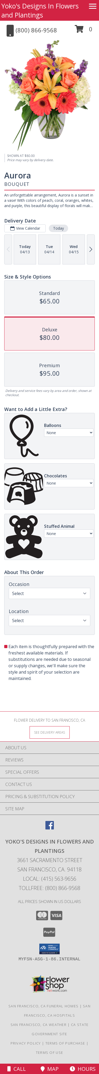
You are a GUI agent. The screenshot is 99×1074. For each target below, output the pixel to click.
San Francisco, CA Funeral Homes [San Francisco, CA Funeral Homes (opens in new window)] (43, 1006)
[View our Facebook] (49, 828)
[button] (83, 31)
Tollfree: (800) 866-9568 (49, 888)
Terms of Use (49, 1052)
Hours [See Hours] (83, 1068)
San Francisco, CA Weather (39, 1024)
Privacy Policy (26, 1043)
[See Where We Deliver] (50, 732)
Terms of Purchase (65, 1043)
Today (58, 228)
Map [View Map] (50, 1068)
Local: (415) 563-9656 (49, 878)
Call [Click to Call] (16, 1068)
